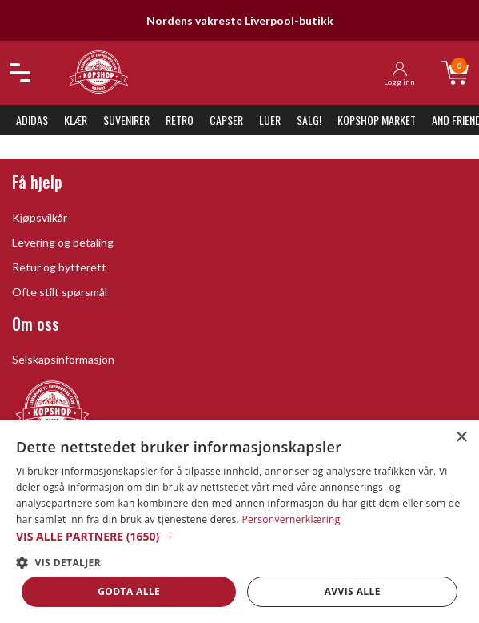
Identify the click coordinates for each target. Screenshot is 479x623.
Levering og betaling (63, 242)
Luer (270, 119)
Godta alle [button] (129, 591)
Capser (226, 119)
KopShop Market (376, 119)
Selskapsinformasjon (63, 359)
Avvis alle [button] (353, 591)
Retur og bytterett (59, 267)
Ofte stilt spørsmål (59, 292)
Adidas (32, 119)
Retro (180, 119)
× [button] (461, 438)
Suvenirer (126, 119)
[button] (239, 536)
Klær (75, 119)
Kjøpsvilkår (39, 217)
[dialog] (239, 521)
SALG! (309, 119)
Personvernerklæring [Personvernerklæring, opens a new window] (290, 519)
